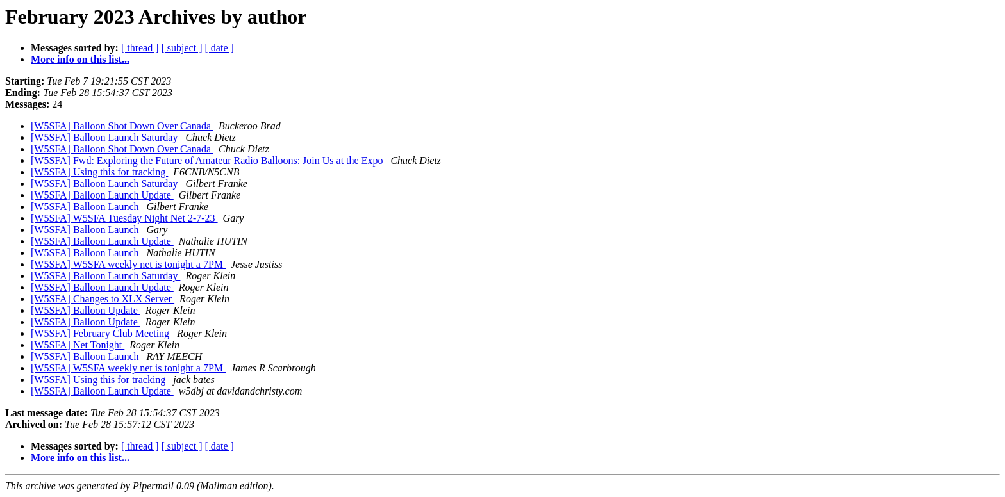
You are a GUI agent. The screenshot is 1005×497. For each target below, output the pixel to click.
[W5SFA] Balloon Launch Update (102, 195)
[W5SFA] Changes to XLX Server (102, 298)
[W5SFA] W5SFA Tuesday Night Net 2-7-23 (124, 218)
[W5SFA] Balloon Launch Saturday (105, 137)
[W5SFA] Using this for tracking (99, 172)
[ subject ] (182, 47)
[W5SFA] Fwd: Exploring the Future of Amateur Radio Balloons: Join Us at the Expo (208, 160)
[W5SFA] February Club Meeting (101, 333)
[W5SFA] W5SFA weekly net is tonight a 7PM (128, 264)
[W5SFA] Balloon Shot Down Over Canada (122, 125)
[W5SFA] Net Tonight (77, 344)
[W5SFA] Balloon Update (85, 310)
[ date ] (219, 47)
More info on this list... (80, 59)
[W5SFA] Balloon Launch (86, 206)
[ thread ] (140, 47)
